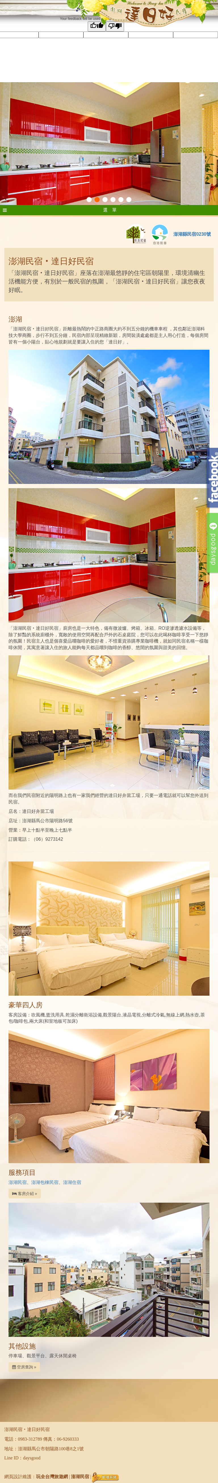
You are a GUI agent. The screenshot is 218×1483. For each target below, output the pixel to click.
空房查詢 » (24, 1367)
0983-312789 (30, 1439)
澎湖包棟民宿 (44, 1182)
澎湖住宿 (72, 1182)
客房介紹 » (24, 1193)
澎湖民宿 (18, 1182)
